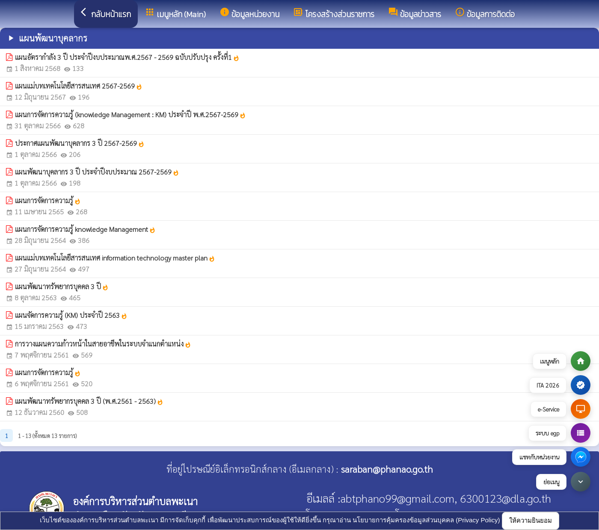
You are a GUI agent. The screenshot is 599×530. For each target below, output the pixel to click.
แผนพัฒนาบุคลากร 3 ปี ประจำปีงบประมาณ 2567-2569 (97, 171)
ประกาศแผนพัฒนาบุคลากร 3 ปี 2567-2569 (80, 143)
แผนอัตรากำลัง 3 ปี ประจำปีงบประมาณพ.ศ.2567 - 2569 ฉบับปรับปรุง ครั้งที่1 (127, 57)
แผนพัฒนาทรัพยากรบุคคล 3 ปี (62, 286)
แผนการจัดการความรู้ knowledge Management (85, 229)
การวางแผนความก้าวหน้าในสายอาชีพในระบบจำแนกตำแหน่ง (103, 343)
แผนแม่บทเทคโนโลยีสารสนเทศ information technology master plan (115, 257)
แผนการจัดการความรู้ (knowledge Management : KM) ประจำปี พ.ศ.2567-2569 (130, 114)
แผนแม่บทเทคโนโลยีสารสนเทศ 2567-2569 (78, 85)
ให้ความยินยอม (530, 520)
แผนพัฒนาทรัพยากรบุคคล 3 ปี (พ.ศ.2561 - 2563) (89, 401)
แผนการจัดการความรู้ (48, 200)
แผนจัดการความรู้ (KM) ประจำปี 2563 (71, 315)
